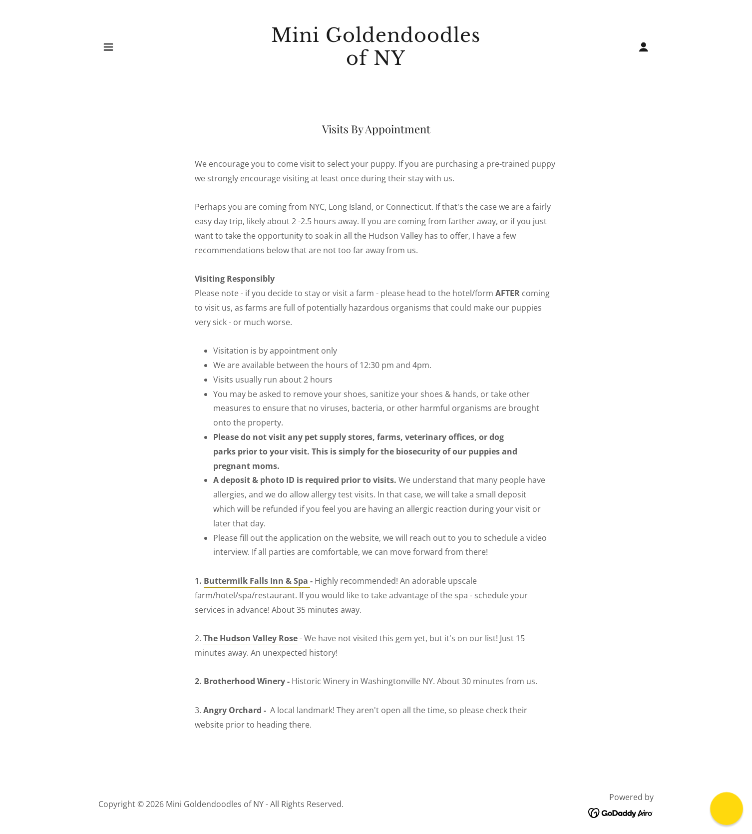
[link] (376, 61)
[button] (108, 47)
